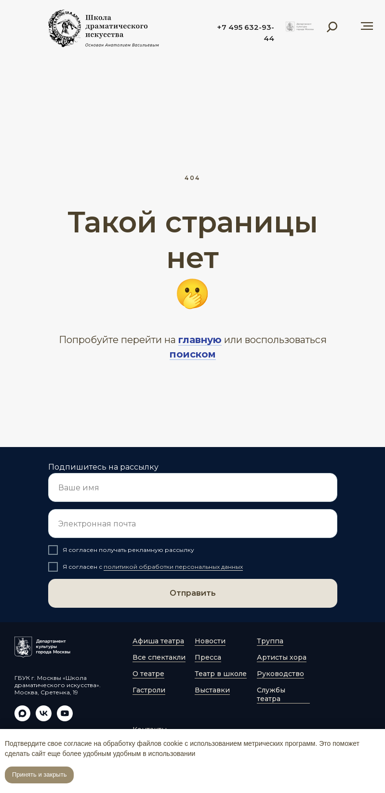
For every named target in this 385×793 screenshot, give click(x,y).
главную (200, 339)
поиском (193, 354)
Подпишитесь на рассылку (103, 467)
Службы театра (271, 694)
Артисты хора (281, 657)
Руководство (280, 673)
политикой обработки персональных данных (173, 566)
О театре (148, 673)
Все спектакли (159, 657)
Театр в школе (221, 673)
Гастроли (149, 690)
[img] (300, 27)
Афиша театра (158, 641)
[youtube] (65, 719)
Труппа (270, 641)
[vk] (44, 719)
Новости (210, 641)
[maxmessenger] (22, 719)
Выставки (212, 690)
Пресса (208, 657)
